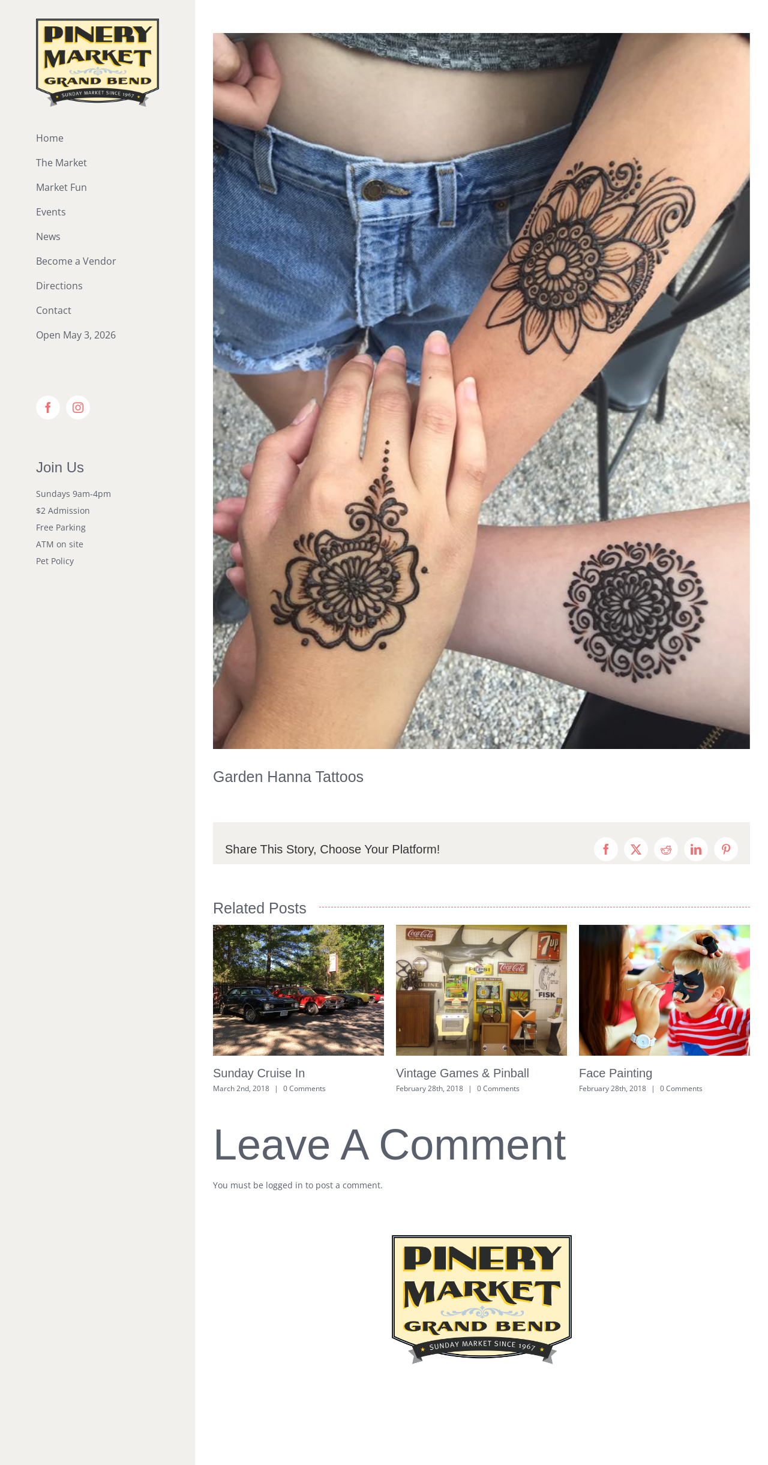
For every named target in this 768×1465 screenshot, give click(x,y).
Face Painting (615, 1073)
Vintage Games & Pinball (462, 1073)
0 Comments (304, 1088)
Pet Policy (55, 561)
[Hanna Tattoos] (481, 391)
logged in (284, 1185)
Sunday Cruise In (259, 1073)
